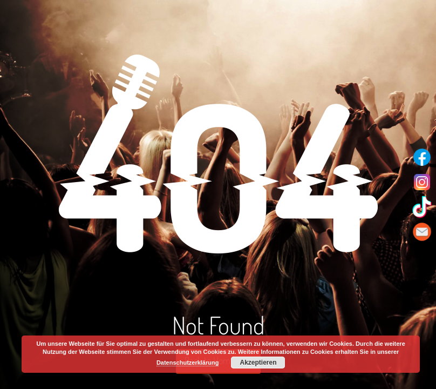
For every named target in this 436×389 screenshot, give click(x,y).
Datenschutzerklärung (187, 362)
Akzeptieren (258, 362)
